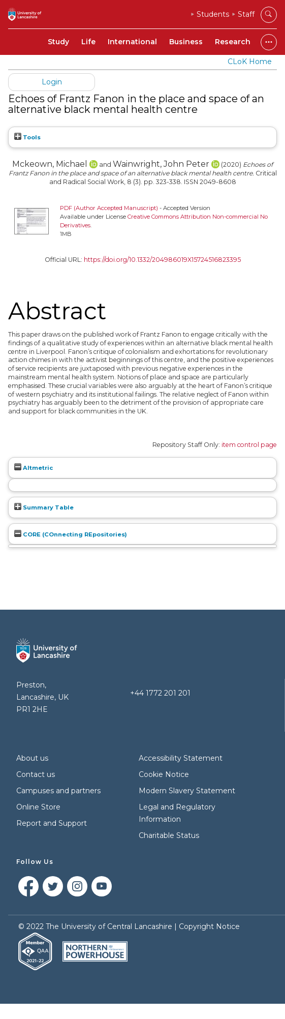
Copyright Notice (209, 926)
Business (186, 41)
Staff (246, 14)
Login (52, 81)
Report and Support (51, 823)
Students (213, 14)
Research (232, 41)
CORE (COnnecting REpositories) (70, 534)
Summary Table (44, 507)
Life (88, 41)
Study (58, 41)
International (132, 41)
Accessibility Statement (181, 758)
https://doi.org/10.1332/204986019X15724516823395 (162, 259)
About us (32, 758)
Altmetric (33, 467)
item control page (249, 444)
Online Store (38, 807)
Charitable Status (169, 835)
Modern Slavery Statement (187, 790)
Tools (27, 137)
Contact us (35, 774)
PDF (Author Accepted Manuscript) (109, 208)
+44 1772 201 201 (160, 693)
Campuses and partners (58, 790)
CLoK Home (250, 61)
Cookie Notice (164, 774)
